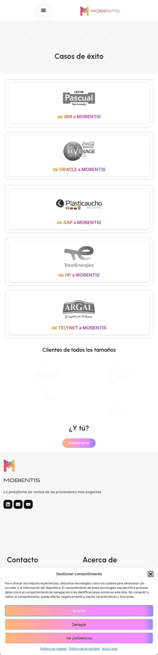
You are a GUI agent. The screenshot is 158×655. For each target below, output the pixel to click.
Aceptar (79, 611)
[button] (150, 573)
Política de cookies (53, 649)
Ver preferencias (79, 638)
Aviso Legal (110, 649)
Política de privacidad (84, 649)
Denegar (79, 624)
